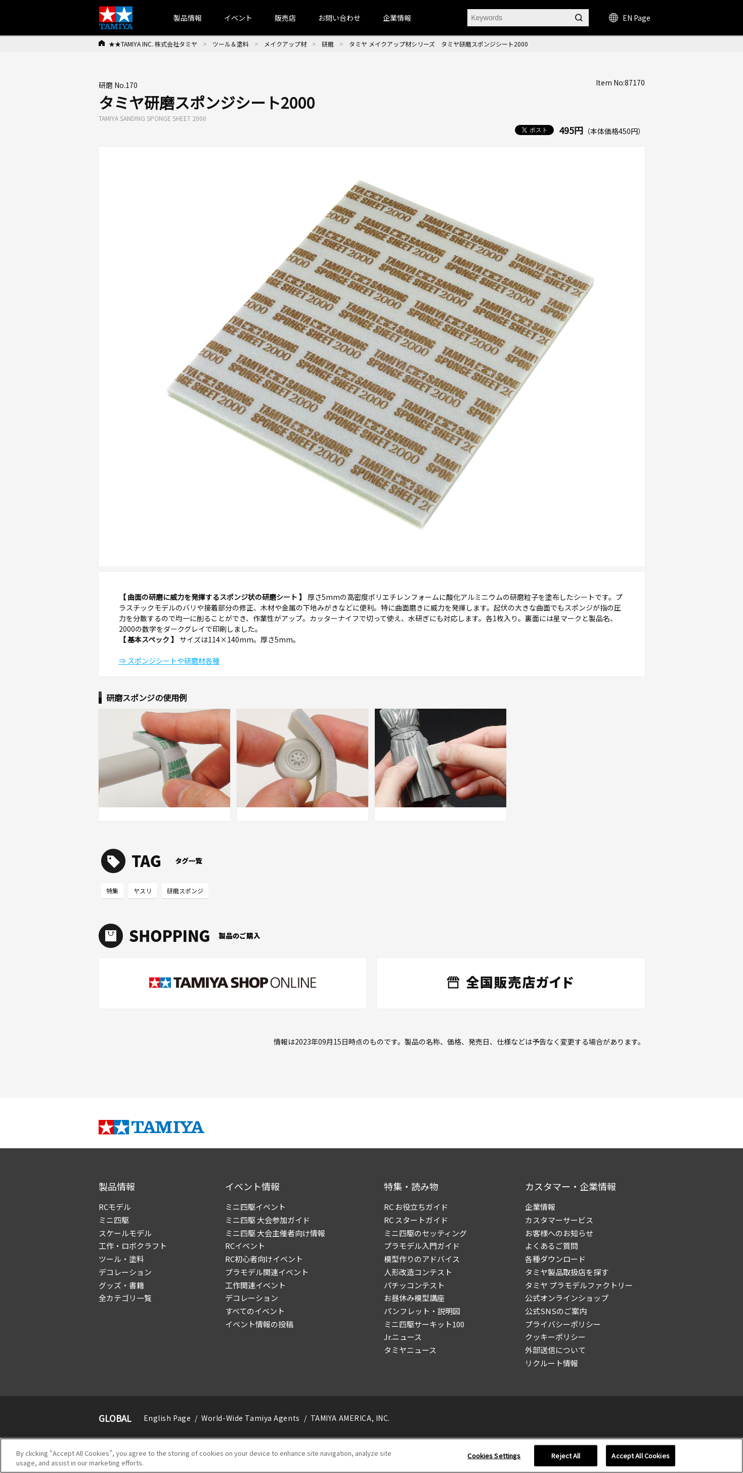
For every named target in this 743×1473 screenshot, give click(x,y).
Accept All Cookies (640, 1459)
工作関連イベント (255, 1285)
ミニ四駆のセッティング (425, 1233)
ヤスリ (143, 890)
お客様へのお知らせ (559, 1233)
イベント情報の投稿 (259, 1324)
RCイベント (245, 1245)
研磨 (328, 43)
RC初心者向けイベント (264, 1258)
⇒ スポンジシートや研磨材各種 (169, 661)
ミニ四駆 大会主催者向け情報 (275, 1233)
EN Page (629, 18)
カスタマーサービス (559, 1220)
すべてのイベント (255, 1311)
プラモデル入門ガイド (422, 1245)
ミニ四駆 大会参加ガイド (267, 1220)
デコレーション (125, 1272)
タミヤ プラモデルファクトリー (579, 1285)
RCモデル (115, 1206)
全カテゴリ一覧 (125, 1297)
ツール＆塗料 (230, 43)
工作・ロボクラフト (133, 1245)
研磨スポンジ (185, 890)
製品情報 (187, 18)
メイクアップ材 (285, 43)
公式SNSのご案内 (556, 1311)
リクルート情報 (551, 1363)
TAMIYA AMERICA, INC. (350, 1418)
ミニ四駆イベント (255, 1206)
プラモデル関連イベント (267, 1272)
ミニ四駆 (114, 1220)
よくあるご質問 (551, 1245)
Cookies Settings (493, 1459)
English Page (167, 1418)
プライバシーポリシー (563, 1324)
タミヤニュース (410, 1350)
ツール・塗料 (121, 1258)
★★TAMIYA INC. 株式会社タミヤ (153, 43)
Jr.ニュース (403, 1336)
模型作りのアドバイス (422, 1258)
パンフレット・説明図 (422, 1311)
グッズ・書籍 (121, 1285)
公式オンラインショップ (566, 1297)
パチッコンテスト (414, 1285)
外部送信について (555, 1350)
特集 (112, 890)
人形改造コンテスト (418, 1272)
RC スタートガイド (416, 1220)
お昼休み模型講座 (414, 1297)
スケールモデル (125, 1233)
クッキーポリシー (555, 1336)
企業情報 (540, 1206)
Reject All (565, 1459)
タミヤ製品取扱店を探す (566, 1272)
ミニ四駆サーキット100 (424, 1324)
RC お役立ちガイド (416, 1206)
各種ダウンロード (555, 1258)
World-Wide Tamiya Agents (250, 1418)
